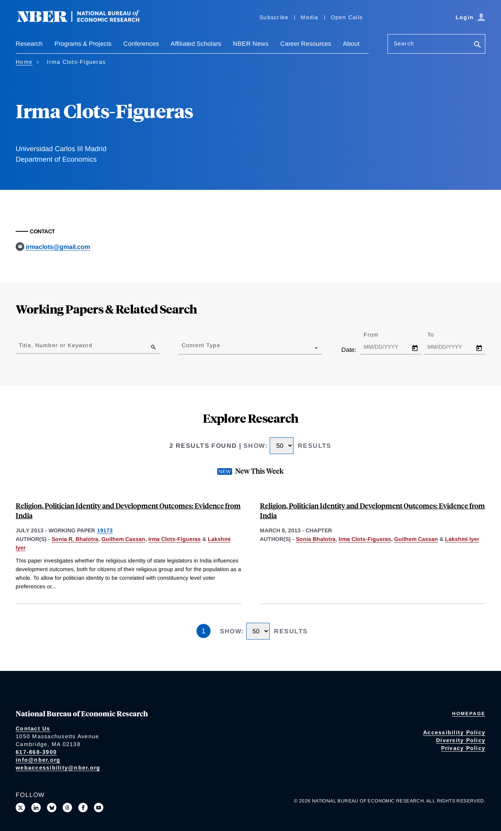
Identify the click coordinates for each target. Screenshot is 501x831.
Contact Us (33, 728)
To (437, 335)
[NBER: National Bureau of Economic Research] (84, 20)
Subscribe (274, 17)
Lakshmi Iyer (462, 539)
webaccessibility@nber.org (58, 767)
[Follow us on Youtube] (98, 807)
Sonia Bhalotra (315, 539)
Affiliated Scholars (196, 43)
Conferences (141, 43)
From (378, 335)
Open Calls (347, 17)
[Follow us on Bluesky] (51, 807)
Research (29, 43)
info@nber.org (38, 760)
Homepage (468, 713)
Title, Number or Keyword (55, 345)
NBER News (251, 43)
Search (404, 43)
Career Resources (305, 43)
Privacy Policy (463, 748)
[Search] (477, 45)
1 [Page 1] (203, 631)
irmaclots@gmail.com (58, 246)
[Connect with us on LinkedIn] (36, 807)
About (351, 43)
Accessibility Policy (454, 732)
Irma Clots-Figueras (174, 539)
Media (309, 17)
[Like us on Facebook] (83, 807)
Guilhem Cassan (123, 539)
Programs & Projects (83, 43)
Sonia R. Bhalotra (75, 539)
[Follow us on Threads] (67, 807)
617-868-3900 (36, 752)
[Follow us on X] (20, 807)
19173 (105, 530)
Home (24, 62)
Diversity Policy (460, 740)
